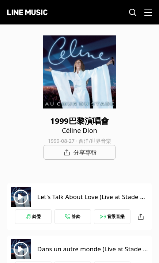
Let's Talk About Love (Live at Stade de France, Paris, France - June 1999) (92, 201)
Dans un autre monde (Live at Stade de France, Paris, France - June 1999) (92, 253)
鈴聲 (33, 216)
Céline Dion (79, 130)
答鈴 (72, 216)
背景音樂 (112, 216)
